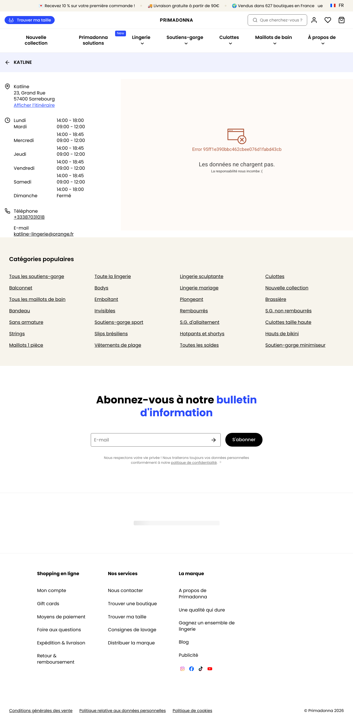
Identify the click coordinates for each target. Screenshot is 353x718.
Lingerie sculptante (202, 276)
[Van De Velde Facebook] (191, 669)
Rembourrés (194, 310)
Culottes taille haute (288, 322)
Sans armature (26, 322)
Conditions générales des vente (40, 710)
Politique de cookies (192, 710)
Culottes (275, 276)
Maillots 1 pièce (26, 345)
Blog (184, 642)
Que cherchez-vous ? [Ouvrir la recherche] (277, 20)
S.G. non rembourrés (288, 310)
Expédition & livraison (61, 643)
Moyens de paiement (61, 617)
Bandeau (19, 310)
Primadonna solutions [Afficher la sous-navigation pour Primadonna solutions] (101, 38)
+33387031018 (29, 217)
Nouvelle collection (36, 40)
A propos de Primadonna (193, 593)
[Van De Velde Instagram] (182, 669)
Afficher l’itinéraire (34, 105)
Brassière (275, 299)
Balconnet (20, 288)
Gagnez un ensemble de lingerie (207, 626)
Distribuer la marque (131, 643)
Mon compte (51, 590)
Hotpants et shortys (202, 333)
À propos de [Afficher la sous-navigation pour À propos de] (322, 39)
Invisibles (104, 310)
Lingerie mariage (199, 288)
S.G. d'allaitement (200, 322)
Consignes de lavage (132, 630)
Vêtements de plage (117, 345)
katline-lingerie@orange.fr (44, 234)
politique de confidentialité (194, 462)
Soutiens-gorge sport (118, 322)
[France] (339, 5)
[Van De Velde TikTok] (200, 669)
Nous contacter (125, 590)
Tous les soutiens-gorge (36, 276)
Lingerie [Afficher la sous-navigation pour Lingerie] (141, 39)
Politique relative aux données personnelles (122, 710)
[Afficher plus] (220, 462)
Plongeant (191, 299)
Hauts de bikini (282, 333)
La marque (191, 573)
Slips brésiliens (111, 333)
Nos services (122, 573)
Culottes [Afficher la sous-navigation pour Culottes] (229, 39)
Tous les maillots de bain (37, 299)
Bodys (101, 288)
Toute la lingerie (112, 276)
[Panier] (341, 20)
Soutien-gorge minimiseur (295, 345)
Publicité (188, 655)
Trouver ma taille (29, 20)
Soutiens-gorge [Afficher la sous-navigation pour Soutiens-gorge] (185, 39)
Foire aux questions (59, 630)
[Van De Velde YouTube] (209, 669)
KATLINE (18, 62)
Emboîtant (106, 299)
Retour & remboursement (55, 659)
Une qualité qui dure (202, 610)
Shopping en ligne (58, 573)
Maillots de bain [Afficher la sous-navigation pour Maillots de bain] (273, 39)
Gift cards (48, 604)
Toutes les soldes (199, 345)
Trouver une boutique (132, 604)
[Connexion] (314, 20)
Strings (17, 333)
